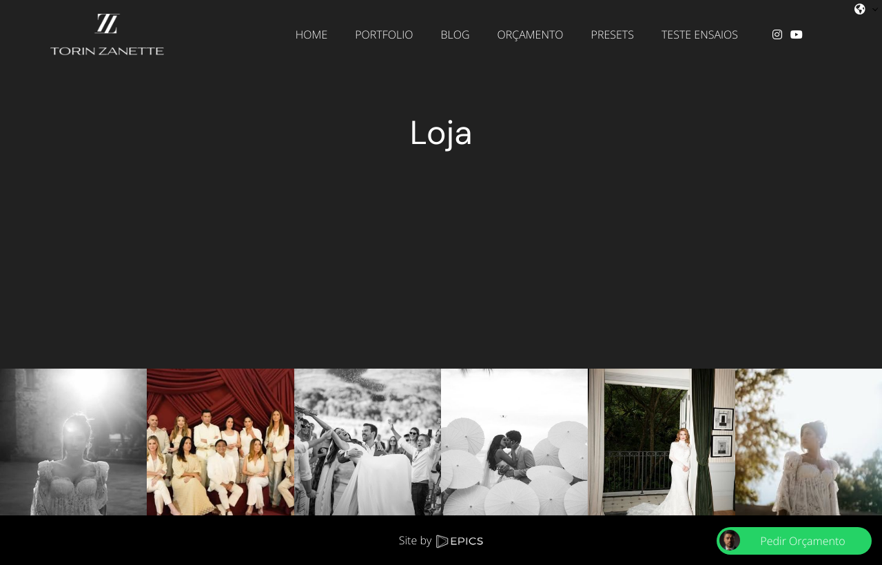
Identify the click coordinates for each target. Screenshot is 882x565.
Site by (441, 540)
